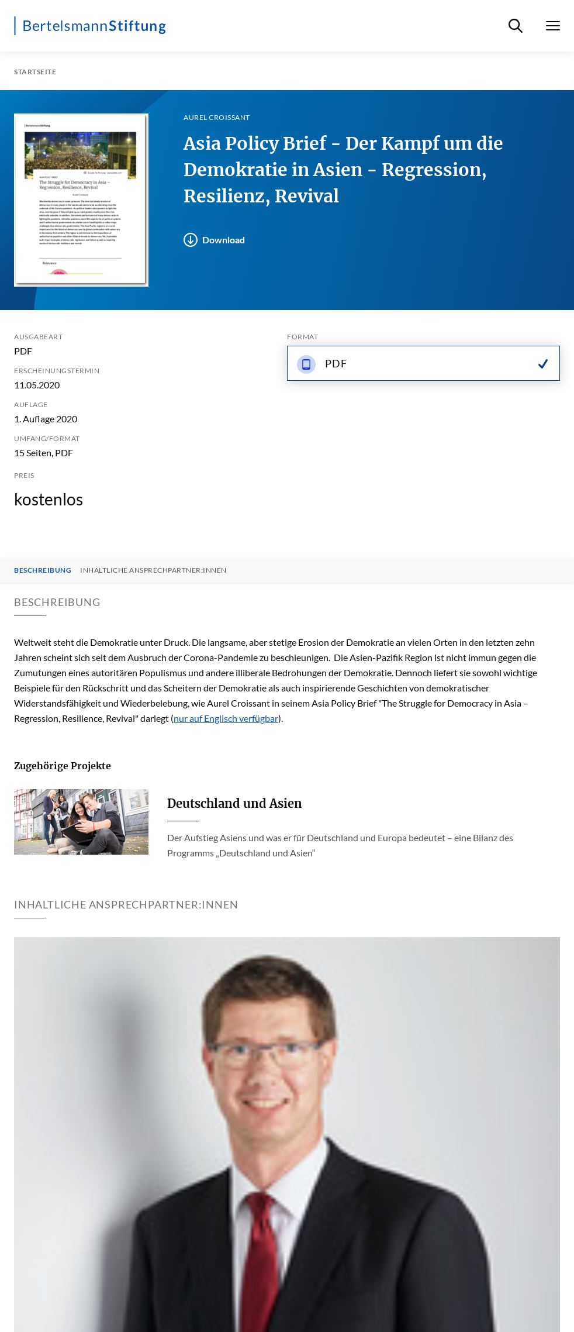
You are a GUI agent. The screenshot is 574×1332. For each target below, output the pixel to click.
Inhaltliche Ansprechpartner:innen (153, 570)
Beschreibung (42, 570)
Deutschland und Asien (234, 803)
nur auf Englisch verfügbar (226, 718)
